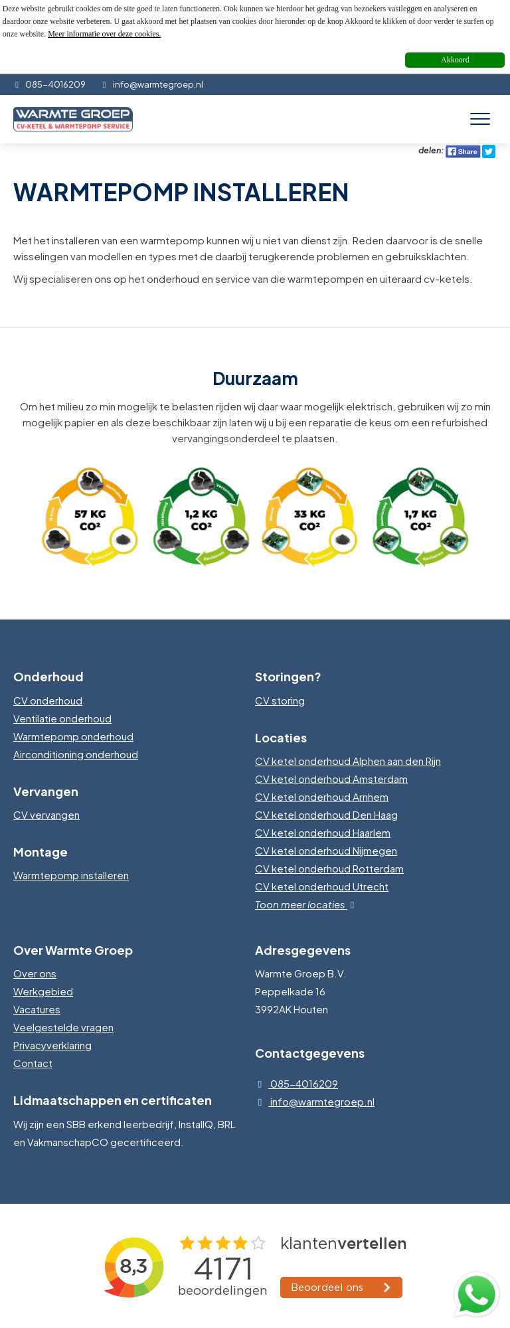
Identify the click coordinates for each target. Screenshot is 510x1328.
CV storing (280, 700)
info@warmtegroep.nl (151, 84)
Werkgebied (43, 991)
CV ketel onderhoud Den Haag (326, 814)
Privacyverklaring (52, 1044)
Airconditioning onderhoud (75, 754)
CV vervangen (46, 814)
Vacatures (36, 1009)
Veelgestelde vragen (63, 1027)
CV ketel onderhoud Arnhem (321, 796)
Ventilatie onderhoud (62, 718)
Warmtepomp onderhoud (73, 736)
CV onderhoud (47, 700)
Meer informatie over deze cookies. (104, 34)
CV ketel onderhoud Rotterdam (329, 868)
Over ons (34, 973)
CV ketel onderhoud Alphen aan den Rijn (348, 760)
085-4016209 (49, 84)
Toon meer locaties (308, 904)
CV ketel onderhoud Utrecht (321, 886)
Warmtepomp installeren (71, 875)
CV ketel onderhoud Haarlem (322, 832)
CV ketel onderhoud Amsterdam (331, 778)
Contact (32, 1062)
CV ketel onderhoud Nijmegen (326, 850)
